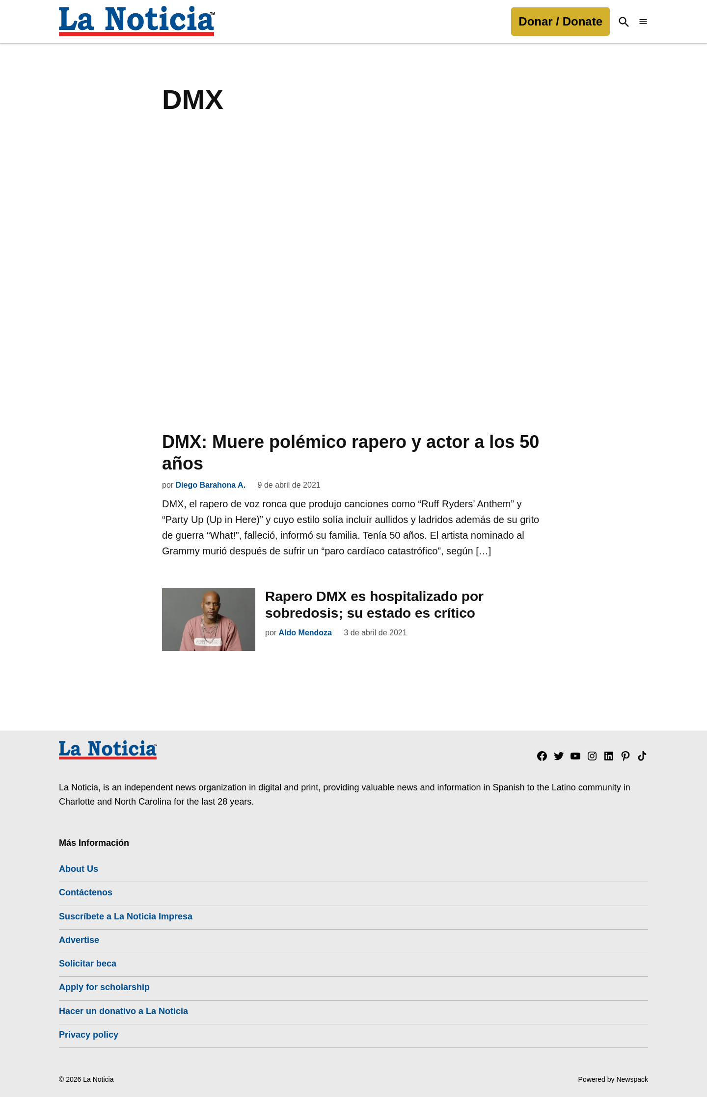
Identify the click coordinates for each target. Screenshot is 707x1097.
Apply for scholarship (104, 987)
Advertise (79, 940)
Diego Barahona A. (211, 485)
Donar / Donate (560, 21)
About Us (78, 869)
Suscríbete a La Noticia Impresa (125, 916)
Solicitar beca (87, 963)
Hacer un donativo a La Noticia (123, 1011)
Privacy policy (88, 1035)
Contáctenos (85, 892)
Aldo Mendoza (305, 632)
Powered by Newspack (613, 1079)
